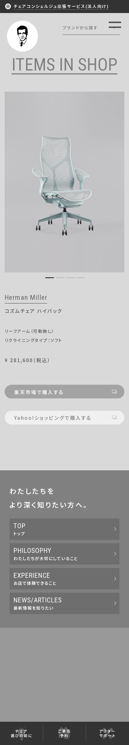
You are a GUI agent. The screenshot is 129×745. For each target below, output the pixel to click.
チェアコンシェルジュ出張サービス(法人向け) (61, 6)
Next (119, 181)
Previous (10, 181)
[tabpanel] (64, 182)
